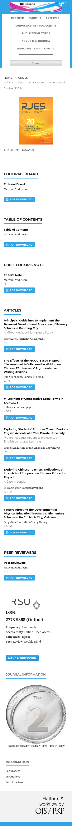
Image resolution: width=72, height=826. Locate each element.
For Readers (13, 771)
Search (36, 63)
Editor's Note (13, 275)
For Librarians (14, 782)
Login (62, 2)
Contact (50, 48)
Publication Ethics (36, 33)
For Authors (13, 776)
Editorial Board (14, 184)
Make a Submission (22, 658)
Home (8, 77)
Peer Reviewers (15, 562)
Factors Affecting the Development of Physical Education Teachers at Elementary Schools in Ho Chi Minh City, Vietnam (34, 513)
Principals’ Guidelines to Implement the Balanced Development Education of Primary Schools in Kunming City (36, 327)
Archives (52, 17)
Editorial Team (28, 48)
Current (34, 17)
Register (17, 17)
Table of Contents (16, 229)
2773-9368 (16, 619)
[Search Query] (36, 56)
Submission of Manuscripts (35, 25)
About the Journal (36, 40)
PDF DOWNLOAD (20, 199)
